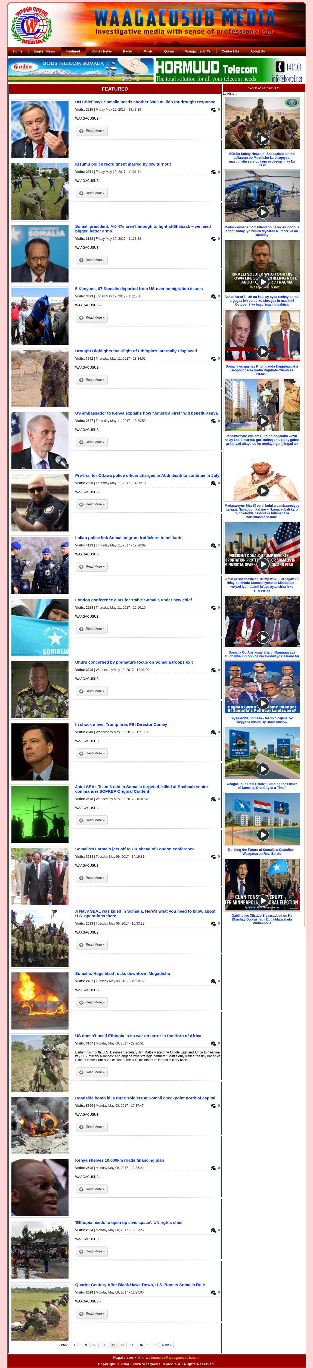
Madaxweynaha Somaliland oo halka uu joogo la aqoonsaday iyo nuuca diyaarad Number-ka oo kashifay (262, 231)
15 (141, 1345)
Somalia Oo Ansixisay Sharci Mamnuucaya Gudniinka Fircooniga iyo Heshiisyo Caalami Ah (262, 654)
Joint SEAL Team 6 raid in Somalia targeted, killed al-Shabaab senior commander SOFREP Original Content (141, 789)
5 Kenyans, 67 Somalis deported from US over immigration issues (139, 288)
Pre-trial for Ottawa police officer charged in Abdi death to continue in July (147, 475)
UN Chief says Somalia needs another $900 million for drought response (145, 102)
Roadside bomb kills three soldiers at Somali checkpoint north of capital (145, 1098)
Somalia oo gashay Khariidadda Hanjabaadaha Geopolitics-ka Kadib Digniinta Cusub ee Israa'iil (262, 370)
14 (132, 1345)
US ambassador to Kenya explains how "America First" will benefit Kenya (146, 413)
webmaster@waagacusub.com (173, 1358)
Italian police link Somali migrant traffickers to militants (128, 537)
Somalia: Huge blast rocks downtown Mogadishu (122, 973)
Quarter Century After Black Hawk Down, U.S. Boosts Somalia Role (140, 1284)
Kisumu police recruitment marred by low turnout (123, 164)
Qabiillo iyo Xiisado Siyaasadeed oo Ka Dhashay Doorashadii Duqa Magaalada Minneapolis (261, 919)
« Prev (62, 1345)
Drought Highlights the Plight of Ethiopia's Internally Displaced (136, 351)
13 (122, 1345)
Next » (166, 1345)
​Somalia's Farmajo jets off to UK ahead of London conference (135, 849)
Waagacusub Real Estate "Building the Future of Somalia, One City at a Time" (262, 786)
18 (154, 1345)
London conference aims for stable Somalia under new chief (133, 600)
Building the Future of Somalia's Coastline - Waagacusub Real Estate (262, 852)
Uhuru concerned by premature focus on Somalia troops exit (134, 662)
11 (104, 1345)
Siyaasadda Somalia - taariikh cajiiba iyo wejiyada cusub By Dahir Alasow (262, 720)
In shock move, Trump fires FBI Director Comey (121, 724)
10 (94, 1345)
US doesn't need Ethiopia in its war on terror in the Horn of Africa (138, 1035)
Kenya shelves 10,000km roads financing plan (119, 1160)
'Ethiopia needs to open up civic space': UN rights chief (129, 1222)
